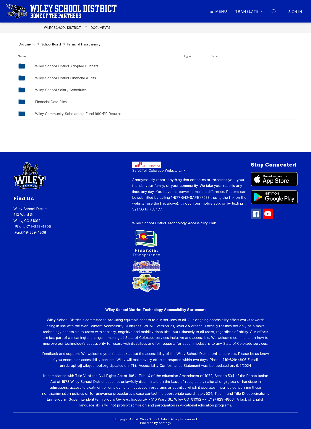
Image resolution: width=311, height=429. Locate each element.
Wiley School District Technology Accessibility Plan (174, 223)
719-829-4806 (39, 226)
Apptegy (165, 423)
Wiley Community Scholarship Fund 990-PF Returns (78, 114)
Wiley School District (62, 27)
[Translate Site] (249, 11)
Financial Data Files (51, 102)
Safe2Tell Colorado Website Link (158, 170)
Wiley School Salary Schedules (61, 90)
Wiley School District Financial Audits (65, 78)
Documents (100, 27)
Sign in (295, 12)
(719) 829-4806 (220, 399)
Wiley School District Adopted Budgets (66, 66)
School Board (51, 44)
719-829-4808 (34, 232)
